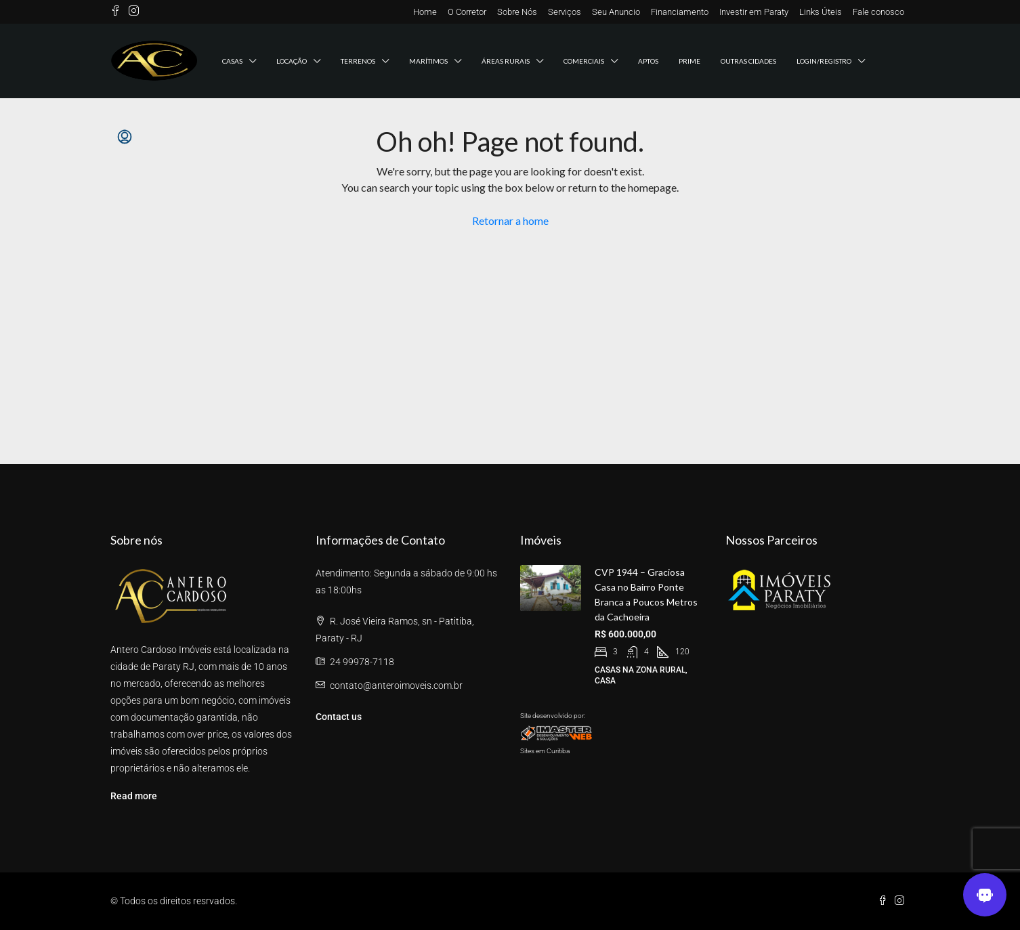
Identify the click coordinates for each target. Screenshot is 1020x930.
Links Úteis (820, 12)
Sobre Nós (517, 12)
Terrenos (358, 61)
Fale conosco (878, 12)
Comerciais (584, 61)
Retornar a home (510, 220)
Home (425, 12)
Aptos (648, 61)
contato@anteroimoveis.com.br (396, 685)
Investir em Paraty (753, 12)
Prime (689, 61)
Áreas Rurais (506, 61)
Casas (232, 61)
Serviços (564, 12)
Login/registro (823, 61)
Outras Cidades (748, 61)
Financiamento (679, 12)
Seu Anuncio (616, 12)
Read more (133, 795)
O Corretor (467, 12)
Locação (291, 61)
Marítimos (428, 61)
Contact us (339, 716)
